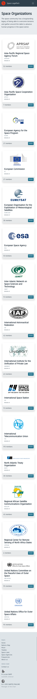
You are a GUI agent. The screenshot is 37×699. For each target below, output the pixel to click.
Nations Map (5, 645)
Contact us (5, 667)
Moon (3, 648)
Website (7, 60)
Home (3, 643)
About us (4, 659)
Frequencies (5, 657)
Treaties (4, 650)
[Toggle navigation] (33, 3)
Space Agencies (6, 655)
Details (31, 66)
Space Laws (5, 652)
